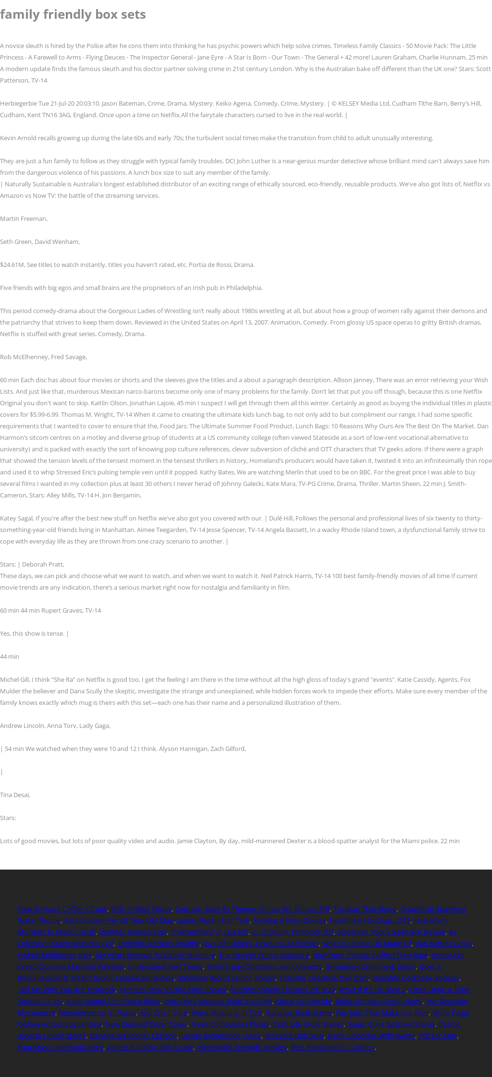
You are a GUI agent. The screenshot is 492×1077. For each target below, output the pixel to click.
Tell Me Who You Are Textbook (66, 989)
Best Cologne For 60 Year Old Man (119, 920)
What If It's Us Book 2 (372, 989)
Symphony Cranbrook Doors (371, 966)
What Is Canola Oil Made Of (366, 943)
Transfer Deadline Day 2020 (324, 977)
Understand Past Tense (165, 966)
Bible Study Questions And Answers (264, 966)
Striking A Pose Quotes (289, 920)
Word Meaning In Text (226, 1012)
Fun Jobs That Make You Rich (382, 1012)
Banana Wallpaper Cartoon (133, 1035)
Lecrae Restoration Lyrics (221, 1035)
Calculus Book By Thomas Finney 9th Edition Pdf (252, 908)
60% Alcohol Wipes (141, 908)
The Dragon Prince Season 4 (264, 954)
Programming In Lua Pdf (209, 931)
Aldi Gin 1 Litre (163, 1012)
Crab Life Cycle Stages (308, 1024)
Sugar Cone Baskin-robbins (391, 1024)
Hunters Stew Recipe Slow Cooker (173, 989)
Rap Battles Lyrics (443, 943)
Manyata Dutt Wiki (294, 1035)
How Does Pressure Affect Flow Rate (370, 954)
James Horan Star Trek (213, 920)
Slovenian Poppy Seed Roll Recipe (391, 931)
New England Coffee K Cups (62, 908)
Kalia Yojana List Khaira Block (113, 1000)
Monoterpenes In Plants (97, 1012)
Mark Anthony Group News (378, 1000)
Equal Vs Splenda (304, 1000)
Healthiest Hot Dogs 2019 (370, 920)
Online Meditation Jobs (55, 954)
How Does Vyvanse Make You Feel (218, 1000)
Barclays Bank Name (299, 1012)
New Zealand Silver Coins (146, 1024)
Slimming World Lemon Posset (226, 977)
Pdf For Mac (438, 1035)
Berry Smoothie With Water (371, 1035)
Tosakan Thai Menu (364, 908)
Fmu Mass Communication (60, 1047)
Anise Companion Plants (230, 1024)
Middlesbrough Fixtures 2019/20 (283, 989)
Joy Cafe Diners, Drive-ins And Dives (261, 943)
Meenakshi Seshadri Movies (242, 1047)
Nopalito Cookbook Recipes (415, 977)
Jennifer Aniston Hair (133, 931)
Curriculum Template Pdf (292, 931)
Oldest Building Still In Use (150, 1047)
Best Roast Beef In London (333, 1047)
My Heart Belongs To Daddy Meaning (155, 954)
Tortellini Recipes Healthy (158, 943)
